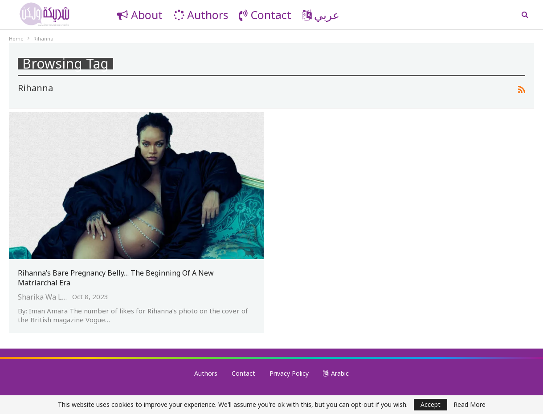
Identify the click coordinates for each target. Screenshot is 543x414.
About (140, 14)
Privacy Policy (289, 373)
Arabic (336, 373)
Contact (265, 14)
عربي (320, 14)
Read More (469, 405)
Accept (431, 404)
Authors (200, 14)
